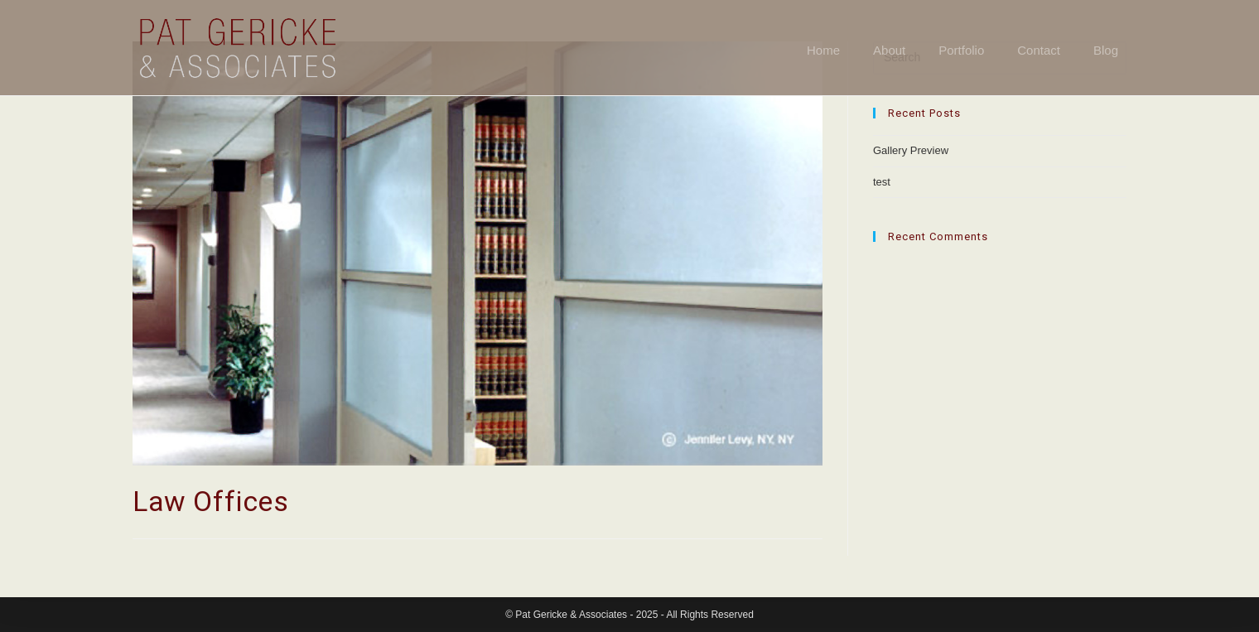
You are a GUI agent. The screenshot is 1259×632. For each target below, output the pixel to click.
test (881, 182)
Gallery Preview (910, 150)
